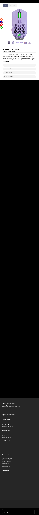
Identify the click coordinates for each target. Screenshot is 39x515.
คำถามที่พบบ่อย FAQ (6, 465)
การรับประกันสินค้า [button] (8, 76)
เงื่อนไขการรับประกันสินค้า (7, 458)
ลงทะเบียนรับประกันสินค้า (6, 461)
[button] (37, 1)
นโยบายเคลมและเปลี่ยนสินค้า (7, 460)
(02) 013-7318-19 (9, 426)
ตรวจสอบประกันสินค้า (6, 463)
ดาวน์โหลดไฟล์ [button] (8, 72)
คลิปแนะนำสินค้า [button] (8, 69)
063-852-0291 (8, 437)
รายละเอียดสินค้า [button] (8, 65)
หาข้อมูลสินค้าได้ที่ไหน (6, 466)
